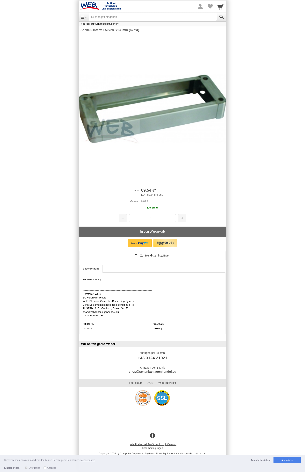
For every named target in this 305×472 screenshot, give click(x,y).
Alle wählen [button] (287, 460)
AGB (150, 382)
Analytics (51, 468)
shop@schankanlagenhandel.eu (152, 371)
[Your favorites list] (210, 6)
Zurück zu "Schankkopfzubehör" (101, 23)
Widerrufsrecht (167, 382)
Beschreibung (91, 268)
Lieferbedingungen (152, 448)
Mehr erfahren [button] (88, 460)
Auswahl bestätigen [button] (260, 460)
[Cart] (221, 6)
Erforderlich (34, 468)
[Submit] (221, 16)
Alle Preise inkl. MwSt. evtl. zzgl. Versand (153, 444)
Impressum (135, 382)
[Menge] (152, 218)
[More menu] (200, 6)
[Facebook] (152, 436)
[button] (140, 243)
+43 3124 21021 (152, 358)
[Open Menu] (84, 16)
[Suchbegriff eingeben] (153, 17)
